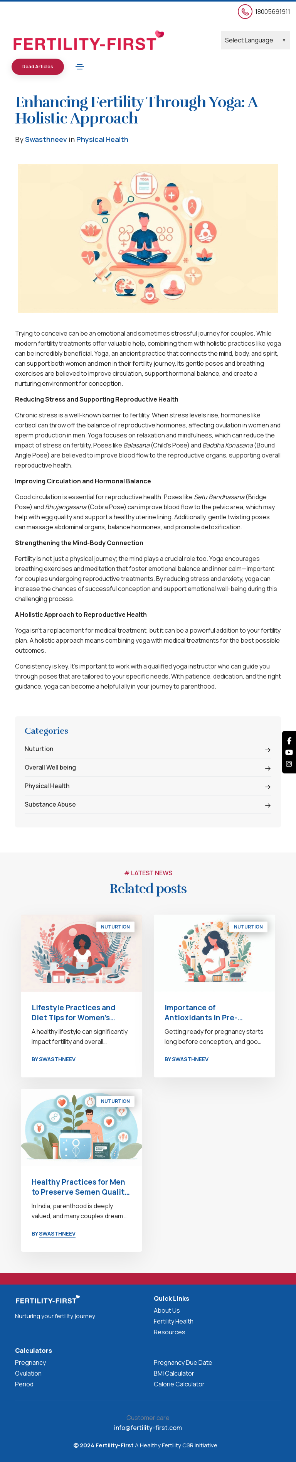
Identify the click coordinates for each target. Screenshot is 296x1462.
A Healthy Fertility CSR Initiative (175, 1445)
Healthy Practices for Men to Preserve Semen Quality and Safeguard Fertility (80, 1187)
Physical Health (102, 139)
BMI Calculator (174, 1373)
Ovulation (28, 1373)
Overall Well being (50, 767)
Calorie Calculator (179, 1384)
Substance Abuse (50, 804)
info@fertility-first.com (148, 1427)
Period (24, 1384)
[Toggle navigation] (80, 66)
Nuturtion (39, 749)
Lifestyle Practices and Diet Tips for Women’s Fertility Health (73, 1013)
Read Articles (37, 66)
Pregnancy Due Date (183, 1362)
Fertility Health (173, 1321)
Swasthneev (46, 139)
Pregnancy (30, 1362)
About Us (167, 1310)
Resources (169, 1332)
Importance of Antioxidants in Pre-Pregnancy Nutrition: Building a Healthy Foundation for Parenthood (214, 1013)
